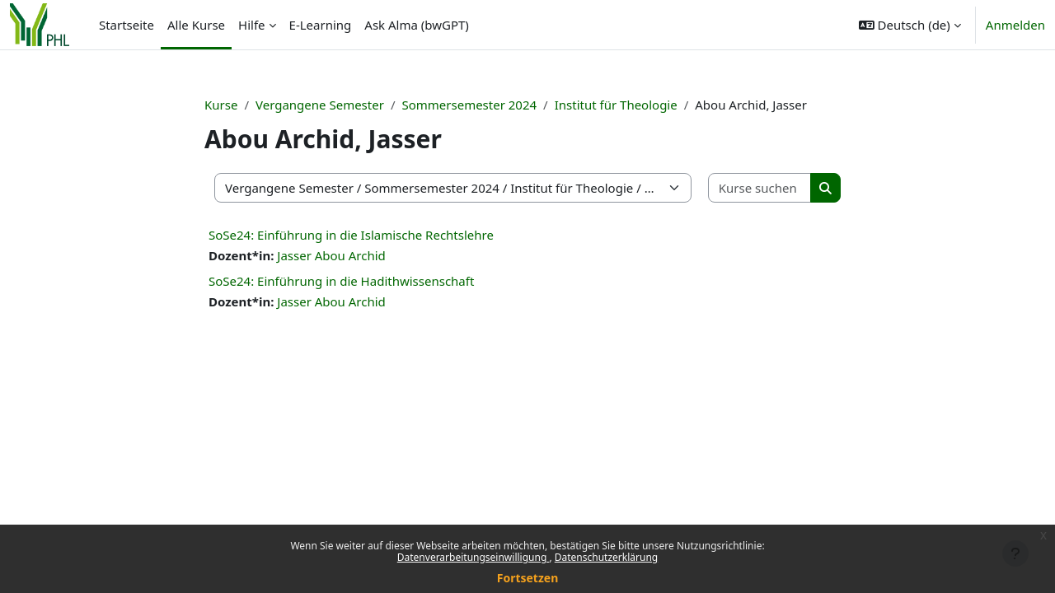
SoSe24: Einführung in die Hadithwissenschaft (341, 281)
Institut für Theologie (616, 104)
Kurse (220, 104)
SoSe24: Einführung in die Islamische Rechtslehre (351, 234)
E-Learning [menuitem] (320, 24)
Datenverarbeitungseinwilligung (473, 557)
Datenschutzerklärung (606, 557)
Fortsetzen (528, 578)
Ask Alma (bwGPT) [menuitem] (416, 24)
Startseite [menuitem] (126, 24)
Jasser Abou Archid (331, 255)
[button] (910, 24)
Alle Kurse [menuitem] (196, 24)
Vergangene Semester (320, 104)
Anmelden (1015, 24)
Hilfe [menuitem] (251, 24)
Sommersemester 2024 (469, 104)
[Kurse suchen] (760, 188)
